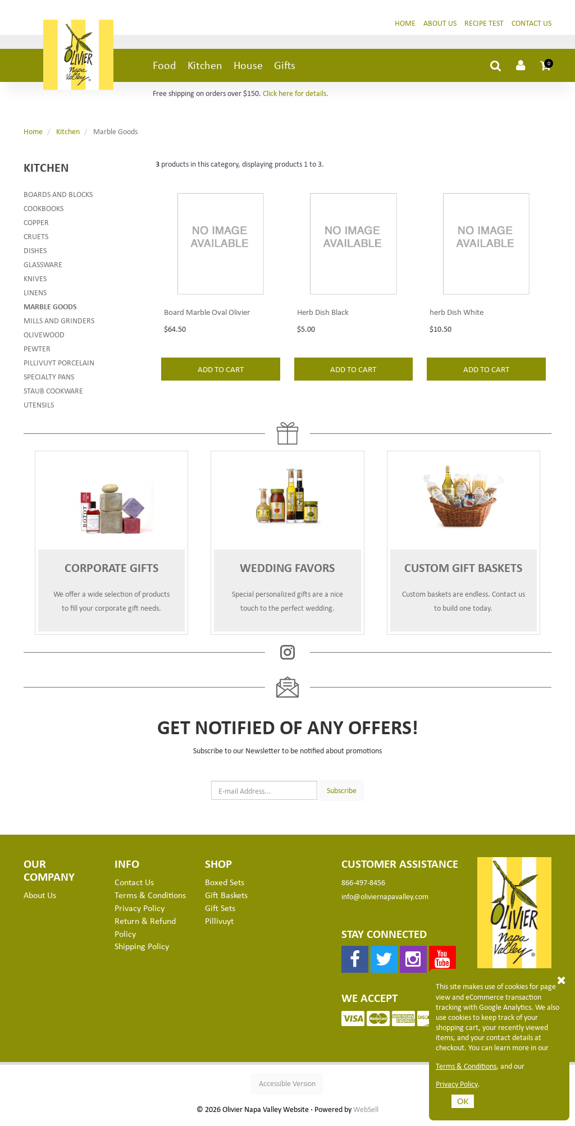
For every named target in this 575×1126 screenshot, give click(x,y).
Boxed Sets (224, 886)
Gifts (284, 69)
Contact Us (531, 27)
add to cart (221, 387)
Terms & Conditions (466, 1066)
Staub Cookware (53, 395)
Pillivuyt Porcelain (59, 366)
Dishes (35, 254)
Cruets (36, 240)
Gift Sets (220, 912)
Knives (35, 282)
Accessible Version (287, 1087)
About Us (440, 27)
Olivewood (44, 338)
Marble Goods (50, 310)
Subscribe (342, 794)
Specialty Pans (49, 381)
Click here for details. (295, 97)
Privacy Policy (457, 1084)
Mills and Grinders (59, 324)
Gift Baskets (226, 899)
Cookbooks (43, 212)
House (248, 69)
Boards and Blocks (58, 198)
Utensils (39, 409)
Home (405, 27)
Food (164, 69)
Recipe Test (484, 27)
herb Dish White (456, 330)
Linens (35, 296)
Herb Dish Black (323, 330)
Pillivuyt (219, 925)
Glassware (43, 268)
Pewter (37, 352)
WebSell (365, 1114)
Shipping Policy (142, 950)
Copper (36, 226)
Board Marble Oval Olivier (207, 330)
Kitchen (205, 69)
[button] (545, 69)
